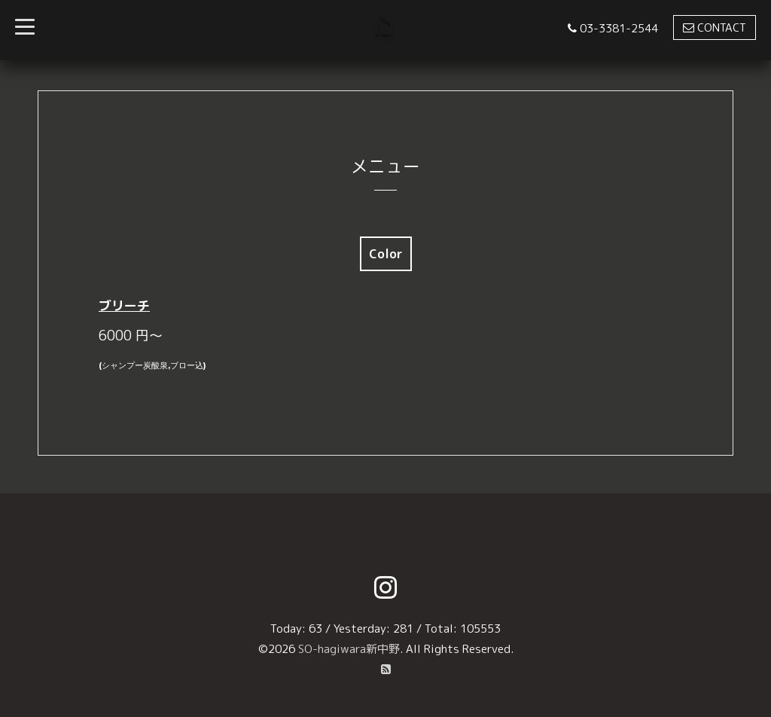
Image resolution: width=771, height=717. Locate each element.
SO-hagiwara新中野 (349, 649)
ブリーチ (124, 305)
